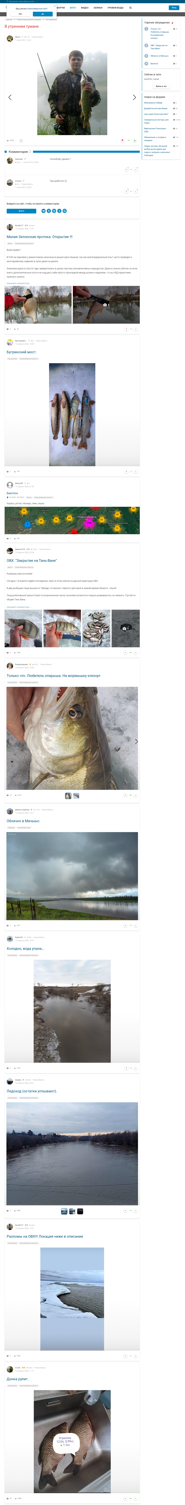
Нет (22, 14)
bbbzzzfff (20, 487)
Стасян (19, 183)
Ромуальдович (23, 669)
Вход (174, 7)
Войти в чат (161, 86)
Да (40, 14)
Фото (74, 7)
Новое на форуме (154, 97)
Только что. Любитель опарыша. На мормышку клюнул (160, 33)
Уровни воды (116, 7)
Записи (98, 7)
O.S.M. (18, 1374)
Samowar (20, 161)
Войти (21, 213)
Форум (61, 7)
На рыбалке (14, 362)
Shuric (18, 37)
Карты (30, 501)
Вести (11, 246)
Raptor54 (20, 943)
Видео (85, 7)
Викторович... (22, 344)
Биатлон (154, 63)
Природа (12, 833)
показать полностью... (19, 286)
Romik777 (20, 228)
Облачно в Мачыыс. (160, 56)
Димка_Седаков (24, 814)
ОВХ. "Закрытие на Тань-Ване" (159, 47)
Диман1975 (21, 553)
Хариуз (19, 1086)
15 (11, 801)
